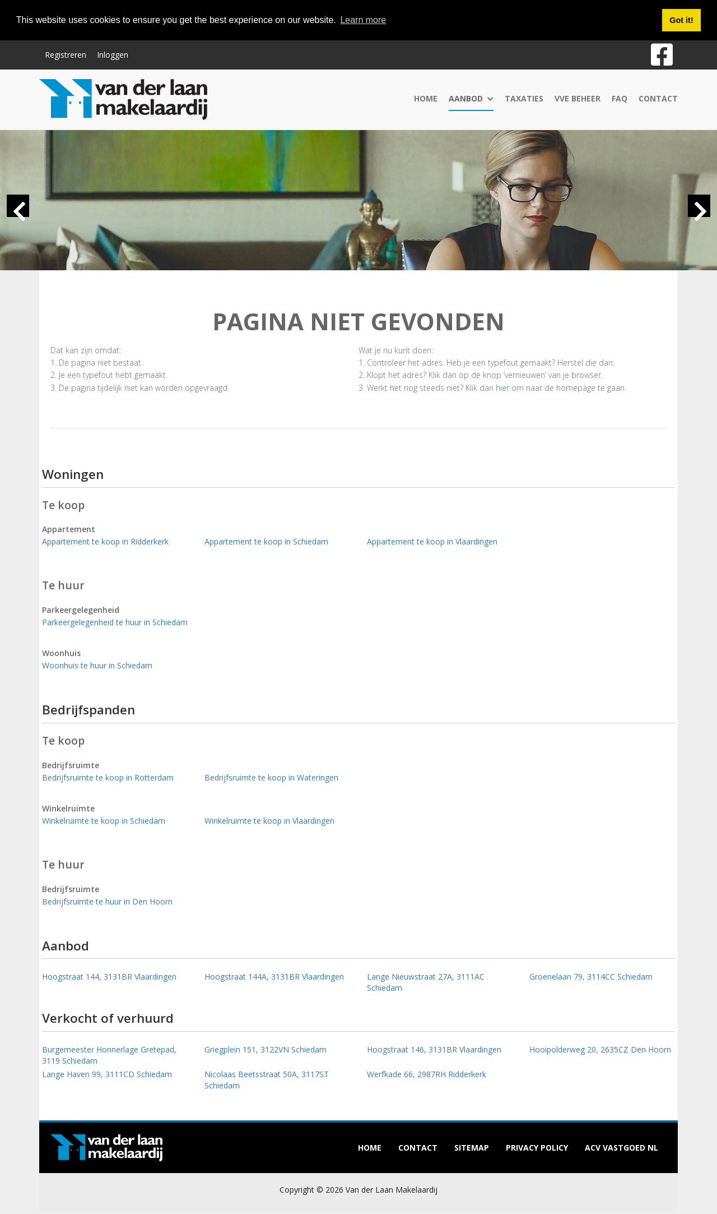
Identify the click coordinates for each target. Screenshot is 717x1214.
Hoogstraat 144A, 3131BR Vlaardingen (274, 976)
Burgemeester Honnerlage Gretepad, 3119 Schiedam (109, 1055)
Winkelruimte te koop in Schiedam (103, 820)
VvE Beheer (577, 98)
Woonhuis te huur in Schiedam (97, 665)
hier (502, 387)
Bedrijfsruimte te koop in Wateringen (271, 777)
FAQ (619, 98)
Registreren (65, 54)
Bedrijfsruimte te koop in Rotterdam (108, 777)
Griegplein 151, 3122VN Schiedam (265, 1049)
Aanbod (471, 98)
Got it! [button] (681, 20)
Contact (658, 98)
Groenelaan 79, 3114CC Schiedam (591, 976)
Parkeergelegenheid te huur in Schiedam (115, 622)
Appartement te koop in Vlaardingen (432, 541)
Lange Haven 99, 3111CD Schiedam (107, 1074)
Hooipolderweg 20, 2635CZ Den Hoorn (600, 1049)
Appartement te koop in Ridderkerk (105, 541)
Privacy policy (537, 1147)
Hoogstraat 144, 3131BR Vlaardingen (109, 976)
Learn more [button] (363, 20)
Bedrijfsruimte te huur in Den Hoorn (107, 901)
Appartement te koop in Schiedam (266, 541)
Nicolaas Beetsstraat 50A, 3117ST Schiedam (266, 1080)
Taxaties (524, 98)
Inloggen (112, 54)
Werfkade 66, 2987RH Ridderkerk (426, 1074)
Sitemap (471, 1147)
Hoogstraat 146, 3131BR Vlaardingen (434, 1049)
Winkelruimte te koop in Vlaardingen (269, 820)
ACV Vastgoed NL (621, 1147)
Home (425, 98)
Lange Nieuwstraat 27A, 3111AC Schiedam (426, 982)
